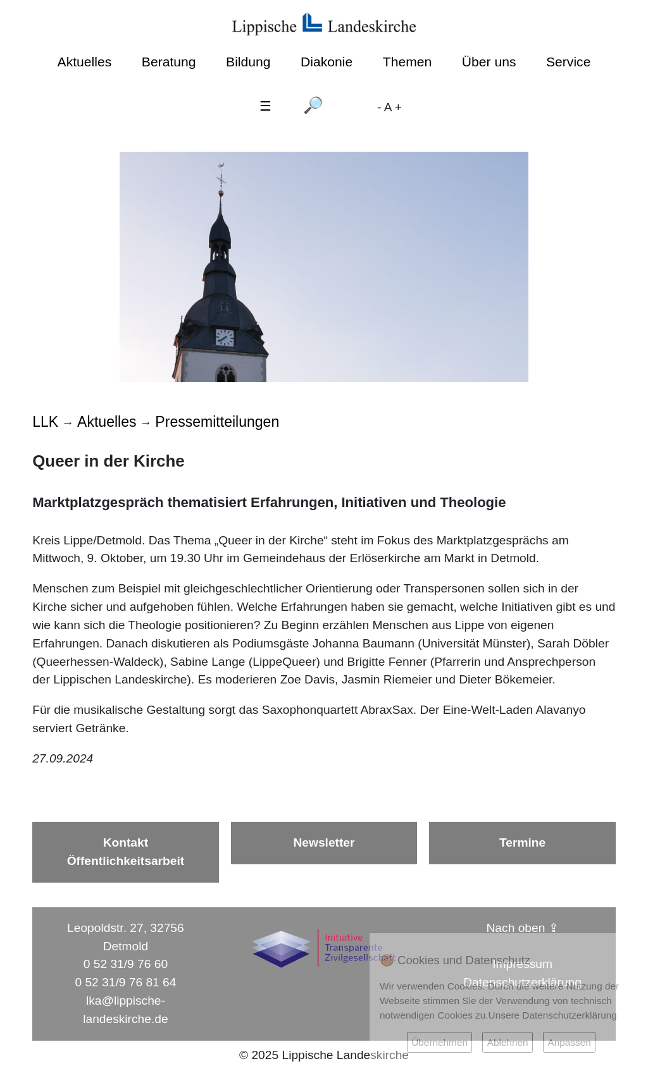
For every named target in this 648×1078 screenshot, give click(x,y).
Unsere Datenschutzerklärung (553, 1015)
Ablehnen (507, 1042)
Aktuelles (85, 61)
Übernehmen (439, 1042)
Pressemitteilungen (217, 421)
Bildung (248, 61)
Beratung (169, 61)
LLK (45, 421)
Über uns (489, 61)
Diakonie (326, 61)
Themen (407, 61)
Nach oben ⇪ (523, 927)
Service (568, 61)
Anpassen (568, 1042)
